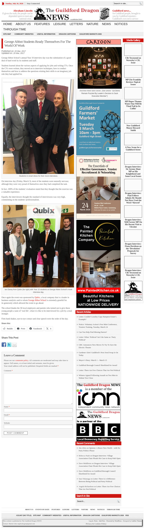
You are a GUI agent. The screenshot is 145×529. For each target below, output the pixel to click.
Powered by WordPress (114, 521)
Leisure (59, 24)
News (106, 24)
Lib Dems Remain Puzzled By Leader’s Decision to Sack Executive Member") (100, 93)
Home (7, 24)
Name (7, 407)
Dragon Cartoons (67, 34)
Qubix (37, 297)
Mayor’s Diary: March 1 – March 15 (93, 360)
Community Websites (23, 34)
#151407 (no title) (23, 515)
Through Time (14, 29)
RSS (127, 515)
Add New (102, 521)
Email (7, 415)
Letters (76, 24)
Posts (96, 521)
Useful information (46, 34)
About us (23, 24)
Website (7, 423)
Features (42, 24)
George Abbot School (37, 300)
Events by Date (42, 509)
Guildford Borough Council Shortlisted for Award (98, 365)
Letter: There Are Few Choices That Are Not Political (99, 370)
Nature (93, 24)
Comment (8, 371)
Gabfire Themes (137, 521)
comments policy (21, 360)
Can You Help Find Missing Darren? (93, 332)
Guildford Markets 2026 (90, 34)
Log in (91, 521)
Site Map (7, 34)
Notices (121, 24)
